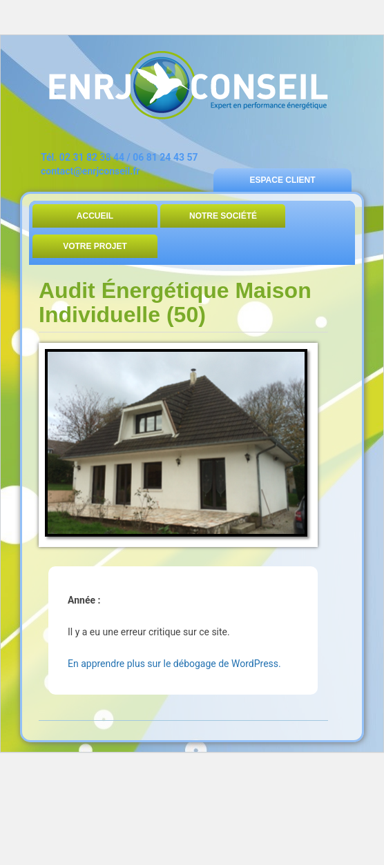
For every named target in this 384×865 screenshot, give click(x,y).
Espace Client (282, 180)
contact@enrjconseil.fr (90, 171)
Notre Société (223, 216)
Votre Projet (95, 246)
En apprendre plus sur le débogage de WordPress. (174, 663)
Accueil (95, 216)
